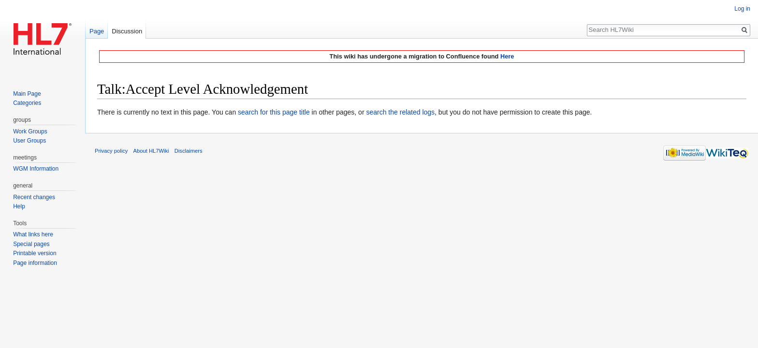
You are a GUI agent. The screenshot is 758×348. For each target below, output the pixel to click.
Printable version (34, 253)
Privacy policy (111, 151)
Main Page (27, 93)
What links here (33, 234)
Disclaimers (189, 151)
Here (507, 56)
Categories (27, 103)
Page (96, 31)
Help (19, 206)
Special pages (31, 244)
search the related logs (400, 112)
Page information (35, 263)
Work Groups (30, 131)
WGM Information (35, 168)
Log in (742, 8)
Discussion (127, 31)
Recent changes (34, 197)
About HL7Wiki (151, 151)
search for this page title (274, 112)
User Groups (29, 140)
